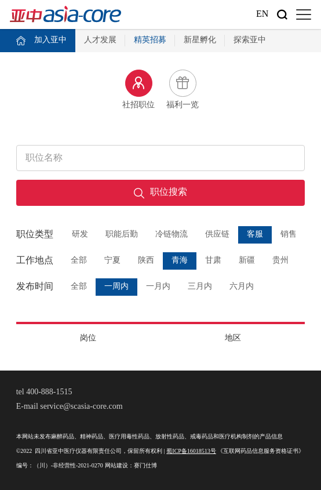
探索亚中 (250, 40)
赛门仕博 (145, 466)
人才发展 (100, 40)
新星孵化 (200, 40)
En (262, 14)
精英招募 (150, 40)
